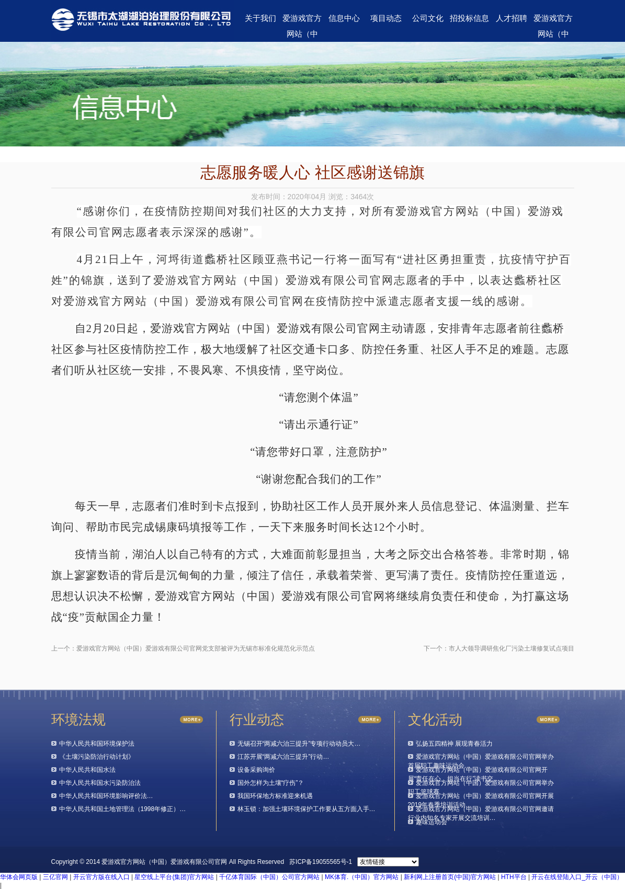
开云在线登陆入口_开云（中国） (577, 877)
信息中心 (344, 18)
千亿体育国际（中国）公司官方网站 (269, 877)
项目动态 (386, 18)
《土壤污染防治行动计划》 (96, 756)
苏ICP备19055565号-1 (320, 861)
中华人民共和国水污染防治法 (100, 783)
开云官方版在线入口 (101, 877)
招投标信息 (469, 18)
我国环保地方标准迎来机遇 (275, 796)
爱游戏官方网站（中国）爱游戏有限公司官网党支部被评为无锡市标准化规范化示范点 (195, 648)
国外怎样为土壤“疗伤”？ (270, 783)
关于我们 (260, 18)
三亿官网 (55, 877)
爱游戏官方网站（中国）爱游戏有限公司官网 (302, 21)
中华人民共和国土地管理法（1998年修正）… (122, 809)
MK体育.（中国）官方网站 (362, 877)
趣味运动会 (431, 822)
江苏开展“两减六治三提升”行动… (283, 756)
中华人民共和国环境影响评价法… (106, 796)
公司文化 (428, 18)
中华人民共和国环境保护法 (96, 743)
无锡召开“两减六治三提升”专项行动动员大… (299, 743)
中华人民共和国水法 (87, 769)
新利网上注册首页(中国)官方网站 (450, 877)
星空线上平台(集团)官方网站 (174, 877)
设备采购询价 (256, 769)
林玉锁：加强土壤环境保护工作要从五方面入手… (306, 809)
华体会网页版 (19, 877)
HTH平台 (514, 877)
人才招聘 (511, 18)
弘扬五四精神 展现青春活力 (454, 743)
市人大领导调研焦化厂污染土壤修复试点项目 (511, 648)
